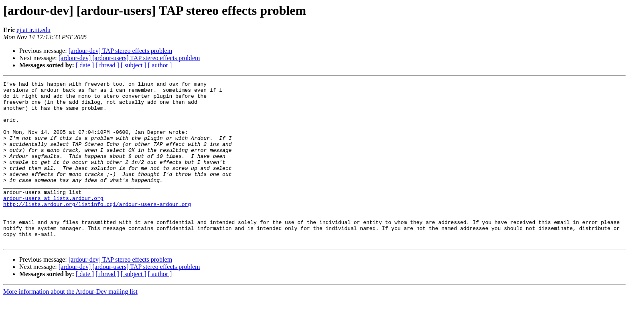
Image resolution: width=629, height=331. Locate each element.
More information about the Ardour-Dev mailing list (70, 324)
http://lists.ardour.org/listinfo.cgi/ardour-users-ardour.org (97, 229)
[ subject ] (133, 65)
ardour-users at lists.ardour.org (53, 222)
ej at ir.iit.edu (33, 29)
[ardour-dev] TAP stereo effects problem (120, 50)
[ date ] (85, 65)
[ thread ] (107, 65)
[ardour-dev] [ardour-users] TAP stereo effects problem (129, 57)
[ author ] (160, 65)
